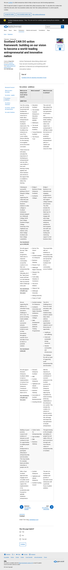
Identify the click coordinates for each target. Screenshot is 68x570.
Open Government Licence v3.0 (26, 563)
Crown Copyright (29, 557)
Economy (9, 67)
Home (5, 34)
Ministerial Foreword (9, 87)
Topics (10, 30)
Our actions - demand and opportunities (10, 108)
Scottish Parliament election (15, 20)
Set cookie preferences (38, 14)
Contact (17, 557)
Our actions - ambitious (8, 99)
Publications (21, 30)
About (5, 30)
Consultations (42, 30)
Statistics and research (31, 30)
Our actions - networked (8, 103)
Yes (23, 532)
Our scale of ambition (10, 112)
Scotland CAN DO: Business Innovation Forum (34, 77)
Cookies (22, 557)
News (15, 30)
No (23, 535)
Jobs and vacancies (38, 557)
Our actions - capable (10, 95)
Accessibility (6, 557)
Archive (12, 557)
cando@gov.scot (33, 519)
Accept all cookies (9, 14)
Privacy (45, 557)
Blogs (48, 30)
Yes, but (24, 539)
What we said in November (8, 91)
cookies (10, 2)
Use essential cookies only (23, 14)
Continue (23, 544)
